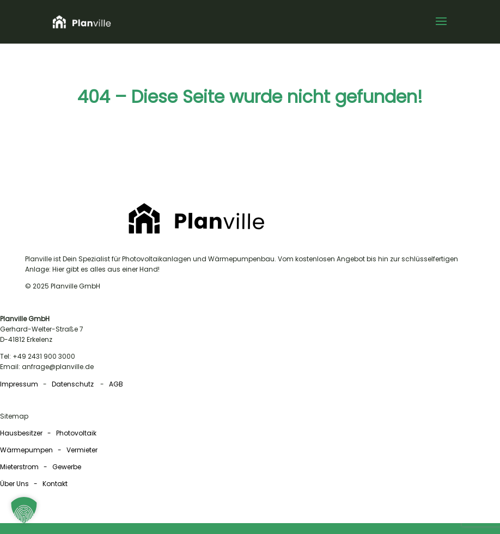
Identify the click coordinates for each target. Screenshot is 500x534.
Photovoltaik (76, 433)
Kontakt (55, 483)
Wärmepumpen (26, 450)
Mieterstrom (19, 466)
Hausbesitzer (22, 433)
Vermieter (81, 450)
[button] (441, 28)
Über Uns (14, 483)
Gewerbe (66, 466)
